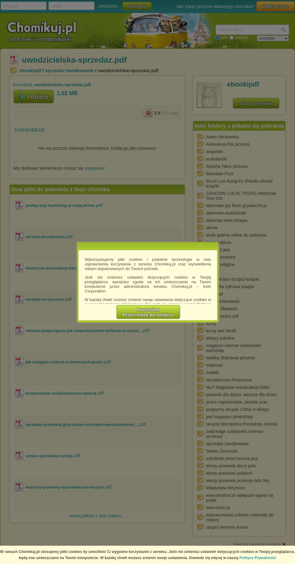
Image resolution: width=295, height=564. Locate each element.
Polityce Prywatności (257, 558)
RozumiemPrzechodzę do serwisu (148, 312)
